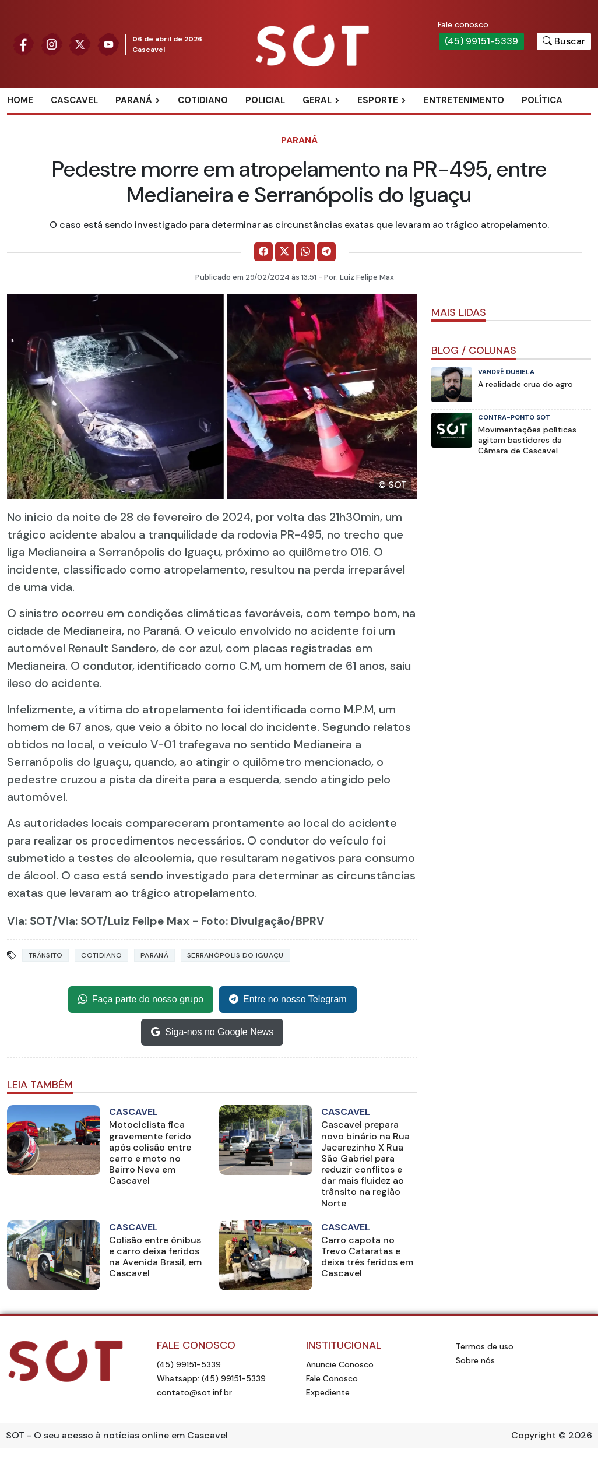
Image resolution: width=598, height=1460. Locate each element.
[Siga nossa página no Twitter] (80, 43)
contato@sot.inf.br (194, 1392)
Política (542, 100)
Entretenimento (464, 100)
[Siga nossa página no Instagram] (52, 43)
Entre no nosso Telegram (288, 1000)
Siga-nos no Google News (212, 1032)
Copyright (533, 1435)
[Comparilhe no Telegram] (326, 251)
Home (20, 100)
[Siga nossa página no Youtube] (108, 43)
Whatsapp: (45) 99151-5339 (211, 1378)
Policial (265, 100)
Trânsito (45, 955)
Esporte (377, 100)
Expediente (328, 1392)
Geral (317, 100)
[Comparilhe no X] (284, 251)
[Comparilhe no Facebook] (263, 251)
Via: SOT (29, 921)
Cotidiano (203, 100)
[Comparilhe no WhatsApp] (305, 251)
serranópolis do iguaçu (235, 955)
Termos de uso (484, 1346)
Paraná (133, 100)
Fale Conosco (332, 1378)
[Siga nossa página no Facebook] (23, 43)
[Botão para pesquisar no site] (564, 41)
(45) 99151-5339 (481, 41)
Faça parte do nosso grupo (140, 1000)
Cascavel (74, 100)
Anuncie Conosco (340, 1364)
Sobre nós (475, 1360)
